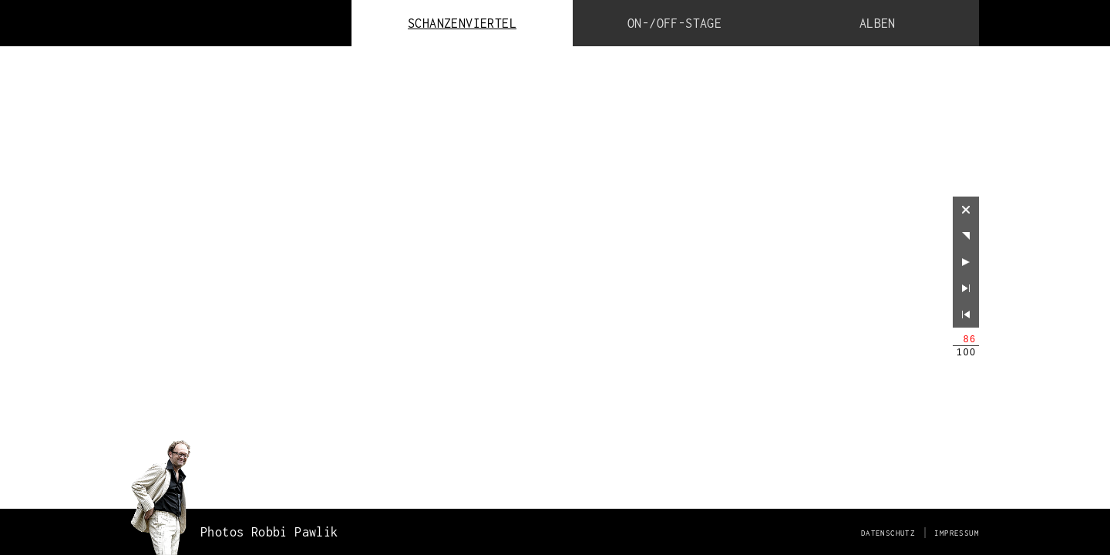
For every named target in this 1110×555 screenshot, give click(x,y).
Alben (877, 23)
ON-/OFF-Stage (674, 23)
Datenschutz (888, 533)
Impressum (956, 533)
